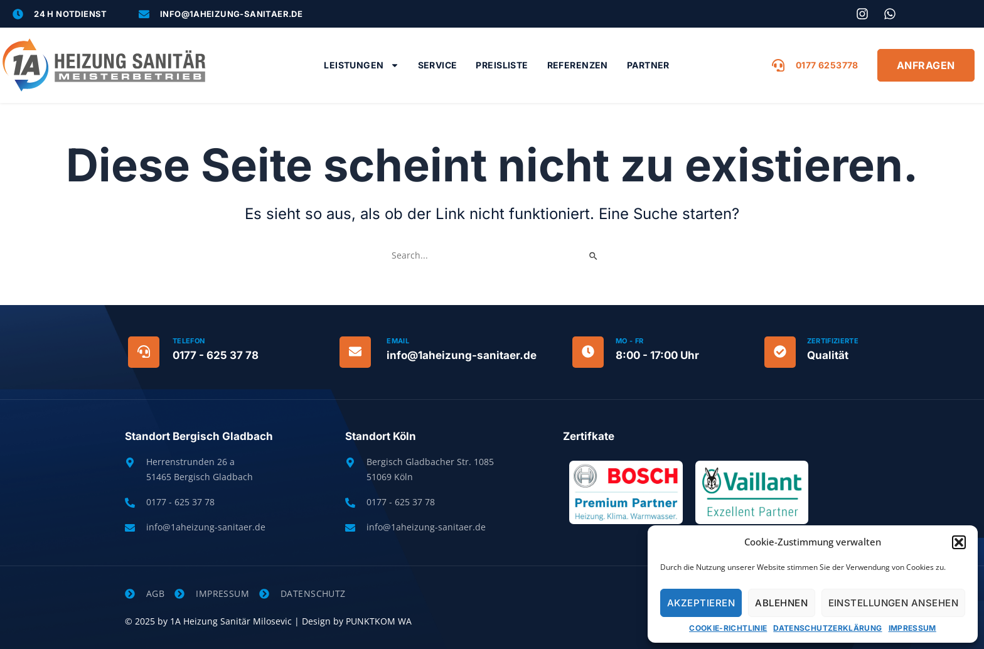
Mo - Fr (629, 340)
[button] (959, 542)
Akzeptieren (701, 603)
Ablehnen (781, 603)
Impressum (912, 628)
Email (398, 340)
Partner (648, 65)
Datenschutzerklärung (827, 628)
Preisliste (502, 65)
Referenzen (577, 65)
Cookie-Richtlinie (728, 628)
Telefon (189, 340)
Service (437, 65)
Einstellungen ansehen (893, 603)
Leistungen (361, 65)
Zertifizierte (832, 340)
